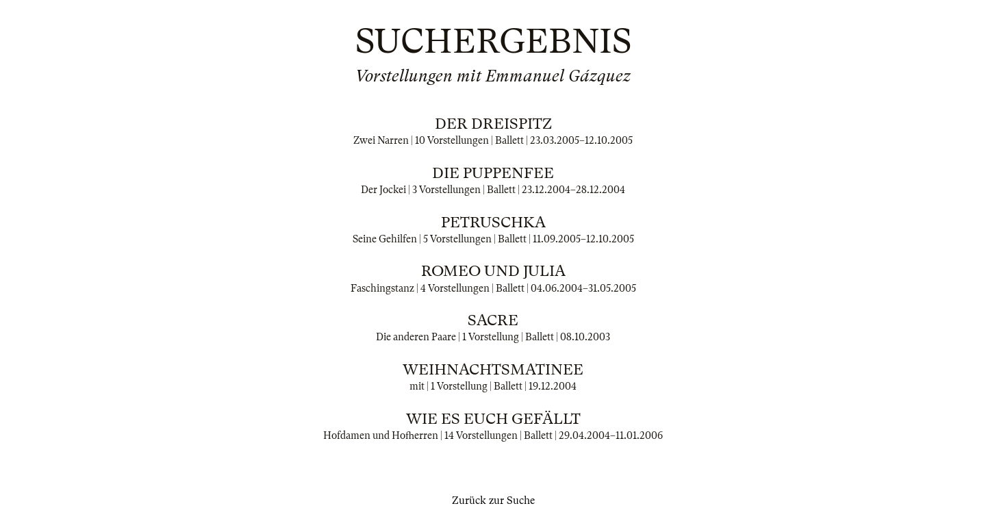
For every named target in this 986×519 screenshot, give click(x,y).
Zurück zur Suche (493, 500)
